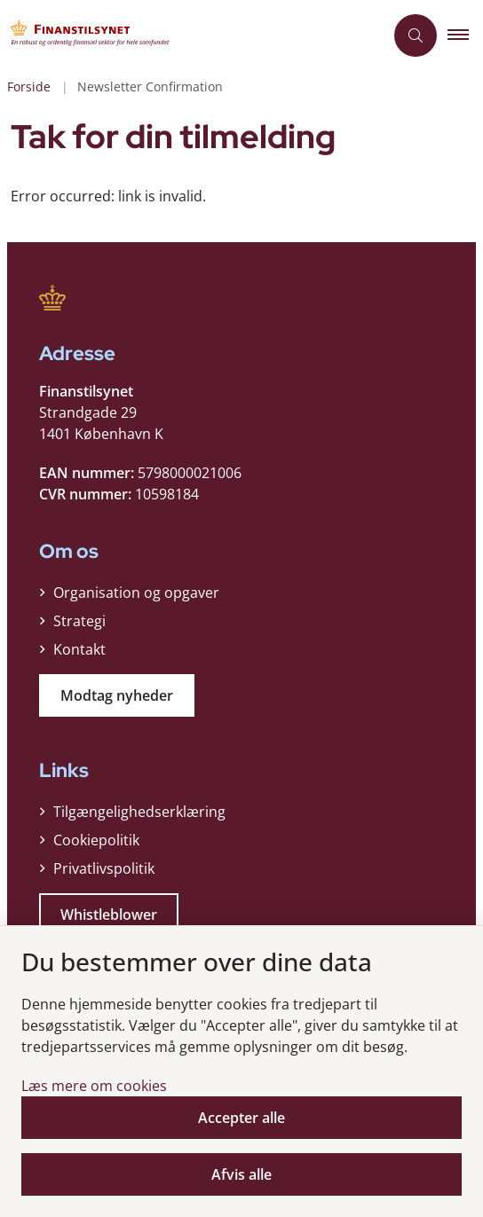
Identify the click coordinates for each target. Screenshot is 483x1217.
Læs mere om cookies (94, 1085)
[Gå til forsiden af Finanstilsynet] (192, 35)
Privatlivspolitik (103, 868)
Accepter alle (241, 1117)
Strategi (79, 621)
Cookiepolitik (96, 840)
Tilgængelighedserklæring (139, 811)
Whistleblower (108, 914)
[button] (465, 35)
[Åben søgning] (415, 35)
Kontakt (79, 649)
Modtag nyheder (116, 695)
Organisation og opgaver (136, 592)
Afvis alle (241, 1174)
